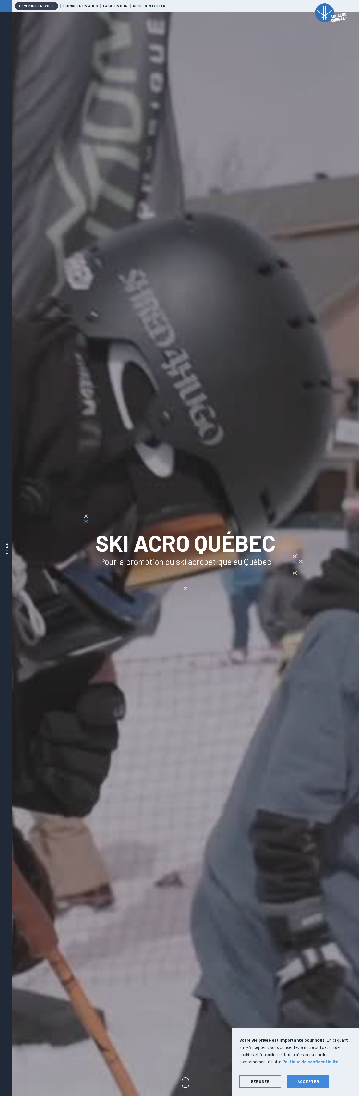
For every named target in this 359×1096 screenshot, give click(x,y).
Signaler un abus (80, 6)
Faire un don (115, 6)
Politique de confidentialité (310, 1061)
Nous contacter (149, 6)
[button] (260, 1081)
